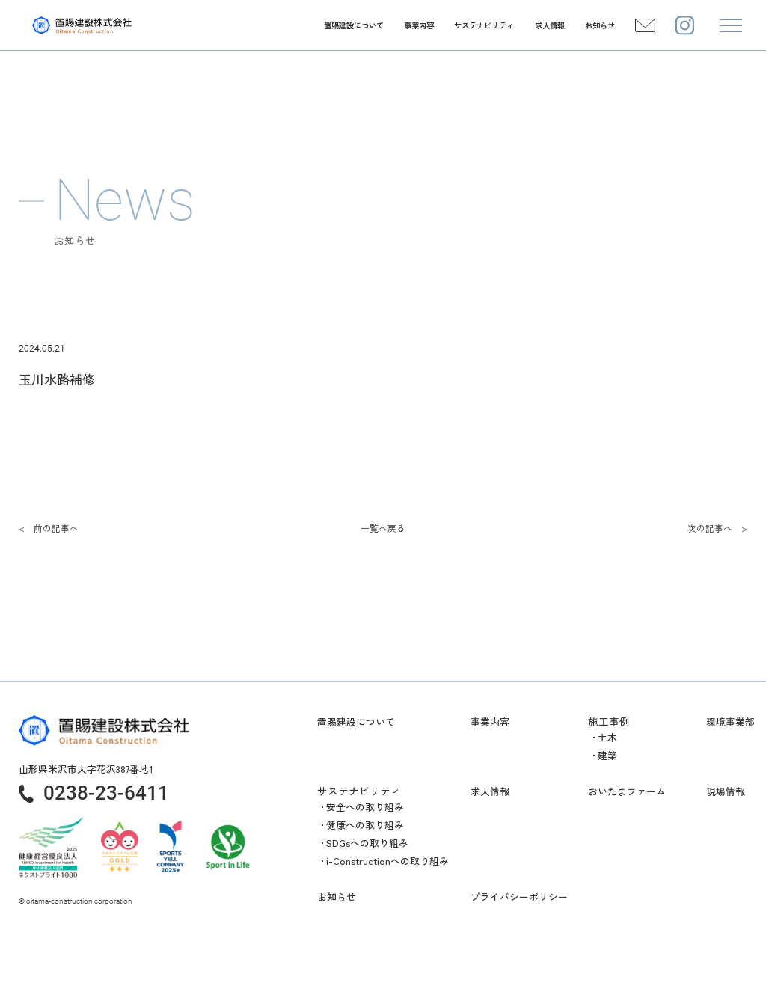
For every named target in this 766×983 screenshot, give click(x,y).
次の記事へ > (717, 527)
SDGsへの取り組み (367, 843)
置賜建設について (356, 722)
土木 (607, 737)
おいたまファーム (627, 791)
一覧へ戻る (383, 527)
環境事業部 (730, 722)
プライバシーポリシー (519, 897)
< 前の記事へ (49, 527)
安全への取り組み (365, 807)
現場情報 (725, 791)
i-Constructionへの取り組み (387, 861)
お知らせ (336, 897)
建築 (607, 755)
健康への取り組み (365, 825)
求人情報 (490, 791)
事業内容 (490, 722)
